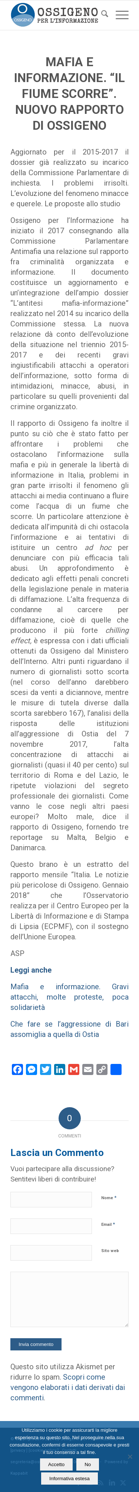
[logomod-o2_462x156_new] (57, 15)
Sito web (110, 1250)
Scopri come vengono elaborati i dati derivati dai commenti (67, 1387)
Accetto (56, 1464)
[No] (129, 1456)
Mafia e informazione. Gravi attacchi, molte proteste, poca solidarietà (69, 997)
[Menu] (118, 15)
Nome (108, 1197)
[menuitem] (101, 15)
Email (108, 1224)
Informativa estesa (69, 1478)
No (88, 1464)
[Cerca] (101, 15)
